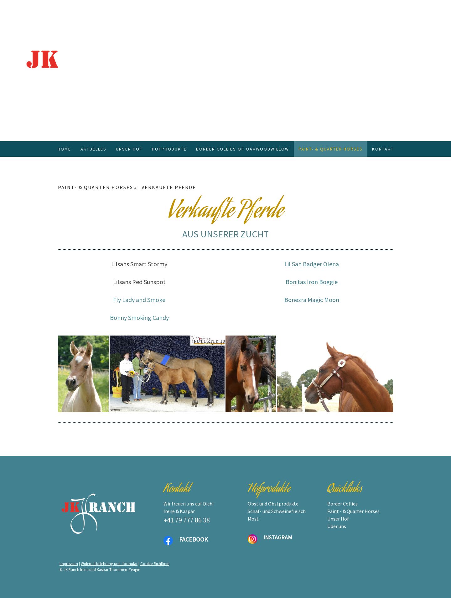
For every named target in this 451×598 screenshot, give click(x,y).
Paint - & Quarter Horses (353, 511)
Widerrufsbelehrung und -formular (109, 563)
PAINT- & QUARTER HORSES (330, 149)
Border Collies (342, 503)
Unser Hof (338, 519)
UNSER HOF (129, 149)
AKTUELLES (93, 149)
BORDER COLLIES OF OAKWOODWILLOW (242, 149)
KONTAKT (383, 149)
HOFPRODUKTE (169, 149)
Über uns (336, 526)
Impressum (69, 563)
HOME (64, 149)
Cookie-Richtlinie (154, 563)
